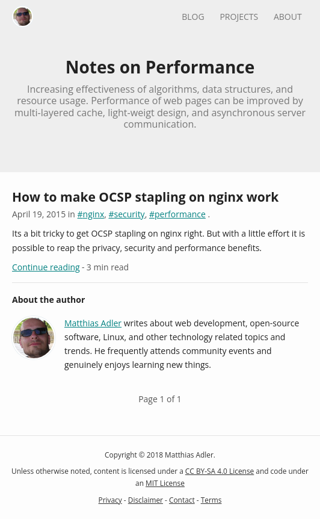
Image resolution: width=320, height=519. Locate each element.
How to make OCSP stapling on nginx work (145, 196)
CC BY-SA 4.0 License (219, 471)
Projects (239, 16)
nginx (94, 214)
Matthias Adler (93, 323)
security (129, 214)
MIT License (165, 483)
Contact (182, 500)
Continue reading (46, 267)
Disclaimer (145, 500)
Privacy (110, 500)
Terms (211, 500)
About (288, 16)
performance (180, 214)
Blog (193, 16)
